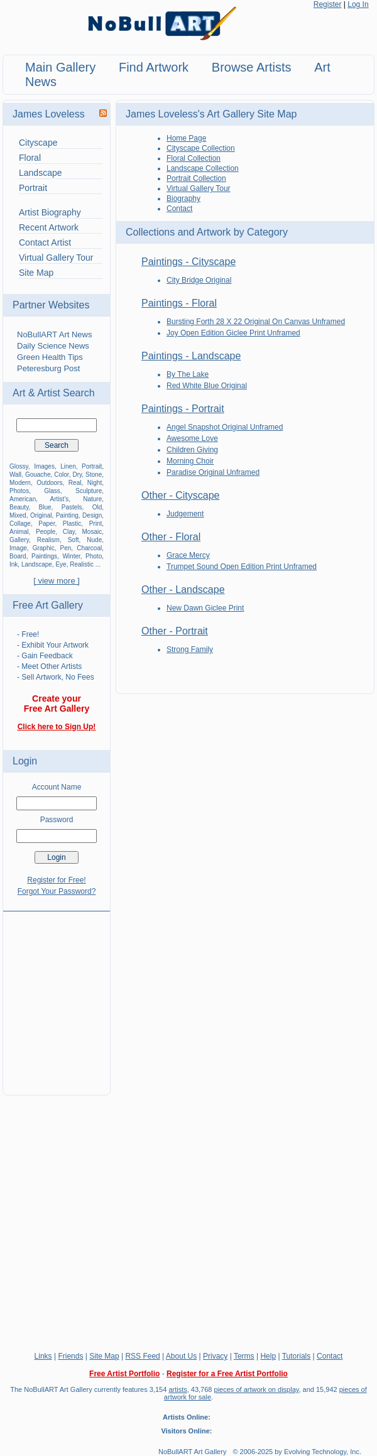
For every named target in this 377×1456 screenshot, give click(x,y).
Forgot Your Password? (57, 891)
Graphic (44, 548)
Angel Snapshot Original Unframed (225, 427)
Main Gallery (60, 67)
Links (43, 1356)
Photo (93, 556)
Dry (77, 474)
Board (17, 556)
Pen (66, 548)
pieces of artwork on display (256, 1389)
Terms (244, 1356)
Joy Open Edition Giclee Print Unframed (233, 333)
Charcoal (89, 548)
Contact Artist (45, 242)
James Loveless (49, 114)
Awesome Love (192, 438)
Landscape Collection (203, 168)
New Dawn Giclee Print (205, 608)
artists (177, 1389)
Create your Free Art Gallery (57, 703)
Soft (73, 539)
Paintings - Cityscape (188, 261)
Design (92, 515)
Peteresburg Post (48, 368)
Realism (48, 539)
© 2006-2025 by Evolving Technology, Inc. (296, 1451)
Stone (93, 474)
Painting (67, 515)
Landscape (40, 173)
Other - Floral (170, 536)
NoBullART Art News (54, 334)
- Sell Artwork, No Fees (55, 677)
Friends (70, 1356)
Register (328, 4)
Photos (19, 490)
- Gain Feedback (45, 655)
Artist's (59, 499)
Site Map (36, 273)
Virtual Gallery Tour (56, 258)
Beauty (18, 507)
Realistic (82, 564)
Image (18, 548)
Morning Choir (190, 461)
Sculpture (88, 490)
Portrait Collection (196, 178)
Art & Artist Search (54, 393)
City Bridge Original (199, 280)
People (45, 531)
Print (95, 523)
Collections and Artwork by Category (207, 232)
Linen (67, 466)
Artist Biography (50, 212)
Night (94, 482)
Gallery (19, 539)
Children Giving (192, 449)
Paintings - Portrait (182, 408)
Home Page (186, 138)
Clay (69, 531)
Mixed (17, 515)
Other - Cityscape (180, 495)
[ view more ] (56, 580)
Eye (60, 564)
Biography (183, 198)
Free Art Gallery (48, 605)
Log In (357, 4)
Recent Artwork (49, 227)
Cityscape (38, 143)
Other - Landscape (183, 589)
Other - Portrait (174, 631)
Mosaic (92, 531)
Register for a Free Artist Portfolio (227, 1373)
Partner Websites (51, 305)
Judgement (185, 513)
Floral (30, 158)
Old (97, 507)
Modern (20, 482)
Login (25, 761)
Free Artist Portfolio (124, 1373)
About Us (181, 1356)
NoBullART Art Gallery (192, 1451)
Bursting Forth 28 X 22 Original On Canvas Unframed (256, 321)
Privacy (215, 1356)
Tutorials (296, 1356)
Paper (46, 523)
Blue (45, 507)
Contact (179, 208)
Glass (52, 490)
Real (75, 482)
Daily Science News (53, 345)
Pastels (72, 507)
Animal (19, 531)
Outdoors (49, 482)
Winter (71, 556)
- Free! (28, 634)
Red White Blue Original (207, 385)
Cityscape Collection (201, 148)
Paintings (44, 556)
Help (268, 1356)
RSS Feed (142, 1356)
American (22, 499)
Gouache (38, 474)
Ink (13, 564)
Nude (94, 539)
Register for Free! (56, 880)
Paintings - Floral (179, 303)
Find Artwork (153, 67)
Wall (15, 474)
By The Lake (188, 374)
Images (44, 466)
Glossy (18, 466)
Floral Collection (194, 158)
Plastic (72, 523)
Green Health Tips (50, 357)
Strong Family (190, 649)
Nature (92, 499)
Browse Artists (252, 67)
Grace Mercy (188, 555)
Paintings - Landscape (191, 355)
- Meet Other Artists (49, 666)
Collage (20, 523)
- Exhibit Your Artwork (53, 645)
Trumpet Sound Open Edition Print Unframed (242, 566)
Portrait (33, 188)
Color (61, 474)
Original (41, 515)
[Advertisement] (56, 995)
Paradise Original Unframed (213, 472)
